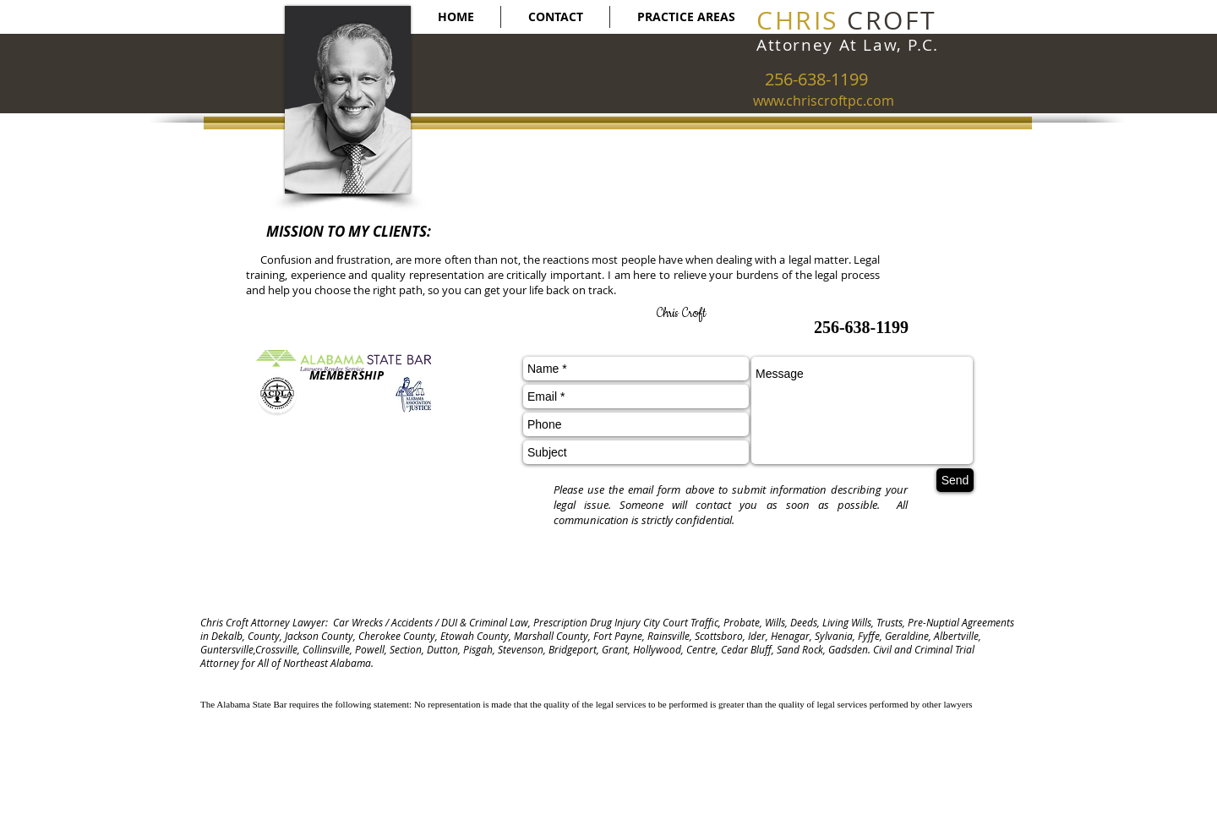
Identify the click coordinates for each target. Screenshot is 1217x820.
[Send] (955, 480)
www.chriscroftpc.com (823, 100)
